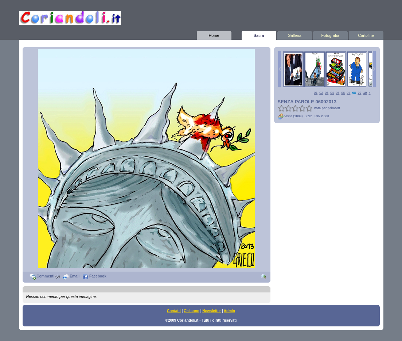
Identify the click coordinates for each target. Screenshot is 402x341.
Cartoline (366, 34)
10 (365, 93)
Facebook (94, 276)
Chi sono (191, 311)
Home (214, 34)
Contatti (174, 311)
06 (343, 93)
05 (337, 93)
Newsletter (211, 311)
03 (326, 93)
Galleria (294, 34)
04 (332, 93)
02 (321, 93)
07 (348, 93)
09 (359, 93)
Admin (229, 311)
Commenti (42, 276)
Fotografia (330, 34)
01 (315, 93)
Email (71, 276)
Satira (259, 34)
